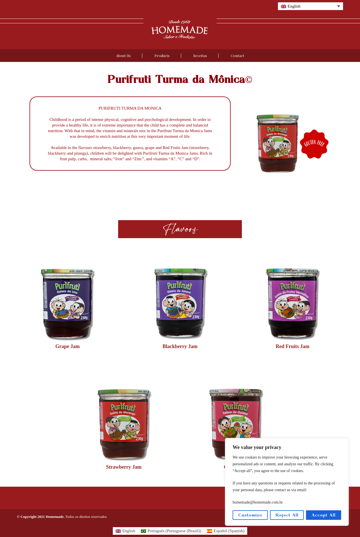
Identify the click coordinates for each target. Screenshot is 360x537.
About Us (123, 55)
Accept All (324, 515)
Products (162, 55)
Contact (237, 55)
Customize (250, 515)
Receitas (200, 55)
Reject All (287, 515)
